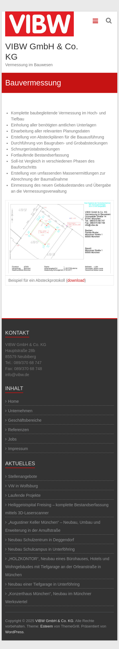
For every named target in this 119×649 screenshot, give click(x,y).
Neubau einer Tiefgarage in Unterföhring (44, 584)
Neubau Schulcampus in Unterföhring (41, 549)
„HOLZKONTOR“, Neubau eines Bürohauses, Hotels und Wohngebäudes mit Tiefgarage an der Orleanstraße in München (57, 566)
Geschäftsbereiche (24, 420)
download (76, 280)
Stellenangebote (22, 476)
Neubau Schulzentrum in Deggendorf (41, 539)
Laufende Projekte (24, 495)
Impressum (18, 448)
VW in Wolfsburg (23, 486)
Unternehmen (20, 410)
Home (13, 401)
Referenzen (18, 429)
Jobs (12, 439)
